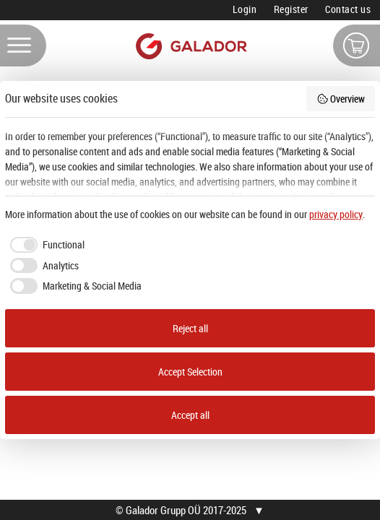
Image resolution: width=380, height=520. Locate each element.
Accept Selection (190, 371)
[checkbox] (45, 245)
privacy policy (336, 214)
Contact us (348, 9)
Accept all (190, 415)
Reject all (190, 328)
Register (291, 9)
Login (245, 9)
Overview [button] (341, 98)
